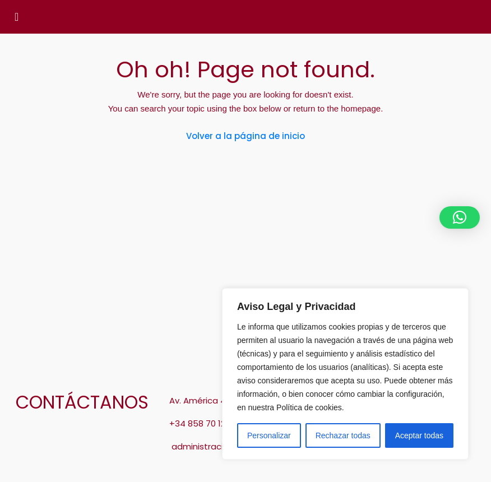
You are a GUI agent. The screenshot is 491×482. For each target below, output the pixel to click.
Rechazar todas (343, 435)
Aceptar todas (419, 435)
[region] (345, 374)
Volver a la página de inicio (245, 136)
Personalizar (269, 435)
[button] (459, 217)
